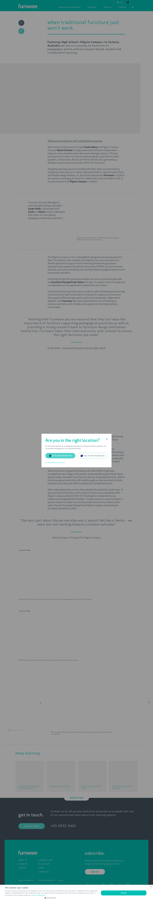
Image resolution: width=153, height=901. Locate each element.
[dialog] (76, 893)
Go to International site (60, 456)
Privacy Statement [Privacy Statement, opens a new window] (38, 895)
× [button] (151, 887)
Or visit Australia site (54, 462)
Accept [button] (124, 893)
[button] (51, 898)
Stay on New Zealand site (93, 456)
